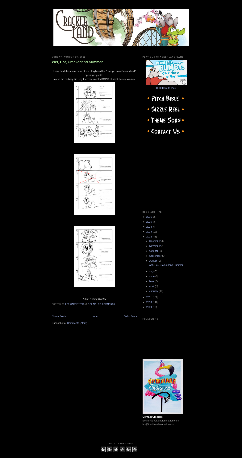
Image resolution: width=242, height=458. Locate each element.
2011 (149, 297)
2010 (149, 302)
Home (95, 316)
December (155, 241)
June (152, 276)
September (155, 255)
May (152, 281)
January (154, 291)
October (154, 250)
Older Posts (130, 316)
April (152, 286)
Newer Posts (59, 316)
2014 (149, 226)
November (155, 246)
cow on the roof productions (121, 454)
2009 (149, 307)
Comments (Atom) (77, 323)
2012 (149, 236)
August (153, 260)
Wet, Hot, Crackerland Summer (77, 62)
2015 (149, 221)
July (151, 271)
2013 (149, 231)
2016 (149, 216)
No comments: (107, 304)
